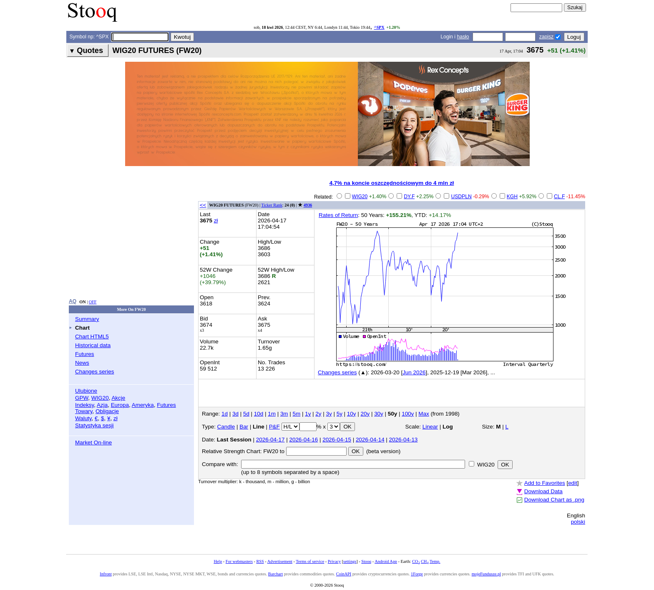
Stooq (366, 561)
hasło (463, 37)
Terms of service (310, 561)
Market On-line (93, 442)
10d (258, 414)
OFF (93, 302)
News (82, 363)
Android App (386, 561)
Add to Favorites (544, 483)
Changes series (94, 371)
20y (365, 414)
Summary (87, 319)
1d (224, 414)
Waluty (83, 418)
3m (284, 414)
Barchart (275, 574)
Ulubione (86, 391)
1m (272, 414)
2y (318, 414)
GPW (81, 398)
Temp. (435, 561)
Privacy (334, 561)
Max (423, 414)
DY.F (409, 196)
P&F (274, 427)
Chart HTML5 (92, 336)
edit (572, 483)
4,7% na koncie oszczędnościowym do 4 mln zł (392, 183)
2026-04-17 (270, 439)
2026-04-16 (303, 439)
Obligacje (107, 411)
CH (424, 561)
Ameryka (143, 405)
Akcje (118, 398)
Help (218, 561)
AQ (72, 301)
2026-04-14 (370, 439)
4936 (308, 205)
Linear (430, 427)
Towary (84, 411)
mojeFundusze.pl (486, 574)
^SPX (379, 27)
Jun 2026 (413, 372)
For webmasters (239, 561)
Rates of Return (338, 215)
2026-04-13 (403, 439)
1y (308, 414)
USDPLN (461, 196)
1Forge (417, 574)
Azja (102, 405)
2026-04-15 (336, 439)
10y (351, 414)
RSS (260, 561)
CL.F (559, 196)
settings (349, 561)
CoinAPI (343, 574)
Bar (243, 427)
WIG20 (100, 398)
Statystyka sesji (94, 425)
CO (416, 561)
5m (297, 414)
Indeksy (84, 405)
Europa (120, 405)
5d (246, 414)
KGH (512, 196)
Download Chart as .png (554, 500)
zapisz (546, 37)
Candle (226, 427)
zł (115, 418)
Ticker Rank (271, 205)
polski (578, 522)
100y (408, 414)
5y (339, 414)
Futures (84, 354)
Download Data (543, 491)
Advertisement (279, 561)
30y (378, 414)
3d (235, 414)
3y (329, 414)
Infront (105, 574)
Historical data (93, 345)
